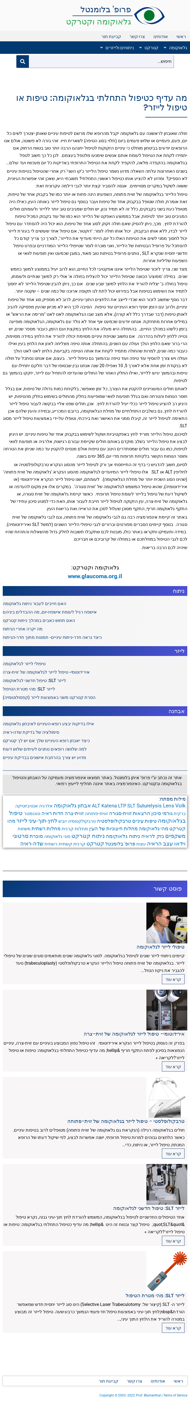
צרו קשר (137, 36)
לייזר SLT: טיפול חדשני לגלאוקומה (34, 680)
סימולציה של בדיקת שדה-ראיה (31, 732)
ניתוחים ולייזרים (117, 47)
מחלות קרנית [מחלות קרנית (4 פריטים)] (75, 828)
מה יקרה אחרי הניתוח (23, 628)
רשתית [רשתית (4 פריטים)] (51, 844)
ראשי (181, 36)
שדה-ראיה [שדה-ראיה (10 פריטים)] (31, 843)
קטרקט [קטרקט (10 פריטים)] (95, 843)
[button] (174, 47)
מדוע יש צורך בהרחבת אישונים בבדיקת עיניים (44, 757)
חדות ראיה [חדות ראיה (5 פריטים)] (52, 813)
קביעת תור (111, 36)
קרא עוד (173, 979)
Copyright (107, 1395)
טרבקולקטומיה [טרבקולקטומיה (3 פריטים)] (82, 821)
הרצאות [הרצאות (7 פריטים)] (141, 813)
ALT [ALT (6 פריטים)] (96, 806)
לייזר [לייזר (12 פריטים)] (22, 820)
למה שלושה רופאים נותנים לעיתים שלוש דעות (45, 749)
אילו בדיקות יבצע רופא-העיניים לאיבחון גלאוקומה (48, 723)
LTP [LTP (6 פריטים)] (122, 806)
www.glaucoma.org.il (95, 576)
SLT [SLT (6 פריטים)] (131, 806)
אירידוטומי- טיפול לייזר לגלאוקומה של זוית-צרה (46, 672)
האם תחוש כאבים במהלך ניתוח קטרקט (39, 620)
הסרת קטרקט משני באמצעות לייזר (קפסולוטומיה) (49, 697)
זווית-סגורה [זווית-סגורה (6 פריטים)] (120, 813)
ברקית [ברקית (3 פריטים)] (180, 813)
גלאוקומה (175, 47)
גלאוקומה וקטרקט (98, 21)
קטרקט (148, 47)
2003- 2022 (126, 1395)
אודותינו (160, 36)
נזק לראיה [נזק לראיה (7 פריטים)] (152, 836)
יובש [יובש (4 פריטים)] (62, 821)
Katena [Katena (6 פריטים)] (109, 806)
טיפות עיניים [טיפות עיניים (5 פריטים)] (144, 821)
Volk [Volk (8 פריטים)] (180, 806)
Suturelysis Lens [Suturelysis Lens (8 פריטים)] (155, 806)
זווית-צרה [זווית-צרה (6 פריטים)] (74, 813)
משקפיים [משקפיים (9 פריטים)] (175, 836)
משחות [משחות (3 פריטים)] (24, 828)
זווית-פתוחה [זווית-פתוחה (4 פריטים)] (96, 813)
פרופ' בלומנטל (105, 9)
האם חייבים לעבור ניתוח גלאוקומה (34, 603)
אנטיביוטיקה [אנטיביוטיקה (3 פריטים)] (26, 806)
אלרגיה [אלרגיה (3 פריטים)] (46, 806)
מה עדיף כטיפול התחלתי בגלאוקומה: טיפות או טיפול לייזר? (101, 103)
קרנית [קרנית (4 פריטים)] (79, 844)
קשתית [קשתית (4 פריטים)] (65, 844)
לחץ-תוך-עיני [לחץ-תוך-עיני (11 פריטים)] (43, 820)
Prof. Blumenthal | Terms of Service (161, 1395)
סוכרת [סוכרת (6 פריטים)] (36, 836)
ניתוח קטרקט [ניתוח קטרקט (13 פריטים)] (88, 836)
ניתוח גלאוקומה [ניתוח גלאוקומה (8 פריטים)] (123, 836)
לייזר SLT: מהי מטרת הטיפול (29, 689)
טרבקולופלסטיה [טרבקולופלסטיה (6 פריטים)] (114, 821)
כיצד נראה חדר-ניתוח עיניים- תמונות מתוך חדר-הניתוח (52, 637)
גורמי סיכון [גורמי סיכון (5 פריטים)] (162, 813)
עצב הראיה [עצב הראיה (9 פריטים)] (160, 844)
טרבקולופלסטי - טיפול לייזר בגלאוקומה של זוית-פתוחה (126, 1121)
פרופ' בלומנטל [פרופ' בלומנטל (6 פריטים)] (120, 844)
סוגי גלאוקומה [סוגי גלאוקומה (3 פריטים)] (57, 836)
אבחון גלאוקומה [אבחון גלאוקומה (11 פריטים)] (72, 805)
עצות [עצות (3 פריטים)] (141, 844)
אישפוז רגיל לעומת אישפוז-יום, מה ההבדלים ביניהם (50, 612)
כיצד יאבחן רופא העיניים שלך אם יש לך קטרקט (46, 740)
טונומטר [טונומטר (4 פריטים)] (32, 813)
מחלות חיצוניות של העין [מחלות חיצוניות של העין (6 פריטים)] (113, 828)
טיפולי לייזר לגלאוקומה (24, 663)
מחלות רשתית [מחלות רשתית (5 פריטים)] (46, 828)
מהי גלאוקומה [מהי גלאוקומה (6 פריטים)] (153, 828)
